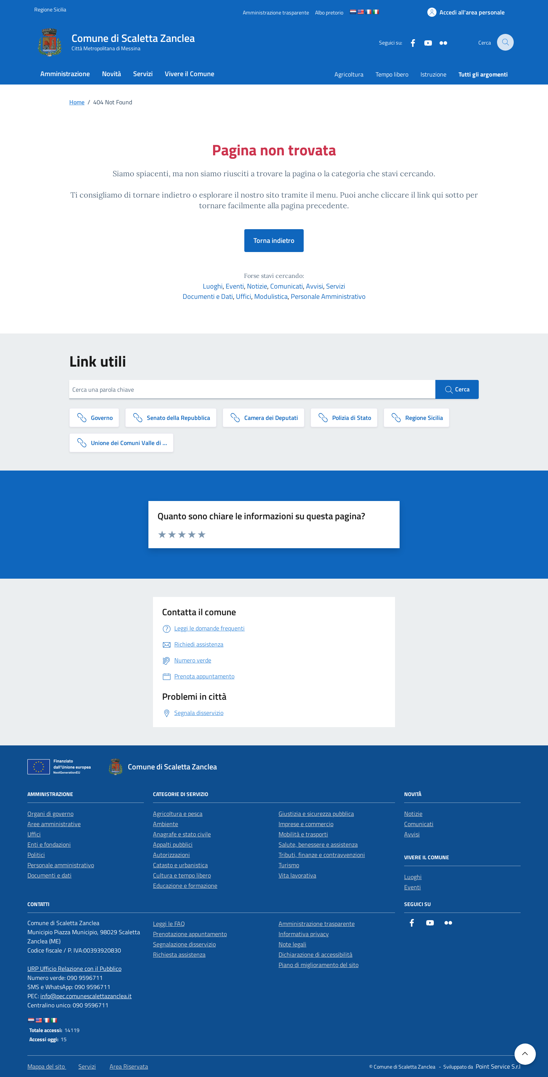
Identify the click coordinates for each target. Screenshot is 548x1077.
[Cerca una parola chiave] (252, 389)
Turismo (289, 865)
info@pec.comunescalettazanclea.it (86, 995)
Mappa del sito (46, 1066)
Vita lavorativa (297, 875)
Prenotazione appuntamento (190, 933)
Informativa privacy (304, 933)
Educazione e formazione (185, 885)
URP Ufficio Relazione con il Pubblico (74, 968)
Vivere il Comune (189, 74)
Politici (36, 854)
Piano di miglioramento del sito (318, 964)
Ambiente (165, 823)
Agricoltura (349, 74)
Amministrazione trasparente (317, 923)
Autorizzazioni (171, 854)
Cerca (457, 389)
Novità (111, 74)
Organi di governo (50, 813)
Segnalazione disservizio (184, 944)
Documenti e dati (49, 875)
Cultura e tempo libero (182, 875)
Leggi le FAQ (169, 923)
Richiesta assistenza (179, 954)
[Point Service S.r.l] (497, 1066)
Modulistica (271, 296)
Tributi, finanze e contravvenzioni (322, 854)
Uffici (243, 296)
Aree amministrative (54, 823)
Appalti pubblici (173, 844)
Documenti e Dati (208, 296)
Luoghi (213, 286)
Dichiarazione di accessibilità (315, 954)
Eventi (235, 286)
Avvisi (314, 286)
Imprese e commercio (306, 823)
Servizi (143, 74)
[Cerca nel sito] (505, 42)
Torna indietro (274, 240)
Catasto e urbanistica (180, 865)
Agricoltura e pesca (177, 813)
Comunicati (286, 286)
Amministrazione (65, 74)
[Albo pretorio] (329, 12)
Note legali (292, 944)
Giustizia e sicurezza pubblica (316, 813)
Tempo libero (392, 74)
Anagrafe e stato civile (182, 834)
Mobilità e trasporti (303, 834)
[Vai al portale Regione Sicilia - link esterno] (50, 9)
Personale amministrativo (60, 865)
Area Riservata (129, 1066)
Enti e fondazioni (49, 844)
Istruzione (433, 74)
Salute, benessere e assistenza (318, 844)
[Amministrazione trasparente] (276, 12)
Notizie (257, 286)
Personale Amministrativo (328, 296)
